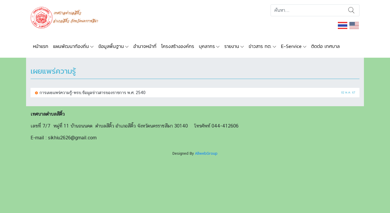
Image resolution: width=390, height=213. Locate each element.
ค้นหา (351, 10)
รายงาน (231, 46)
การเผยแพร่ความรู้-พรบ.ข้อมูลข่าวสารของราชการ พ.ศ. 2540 (92, 92)
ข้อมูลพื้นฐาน (111, 46)
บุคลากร (207, 46)
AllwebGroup (206, 153)
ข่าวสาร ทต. (260, 46)
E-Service (291, 46)
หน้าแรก (40, 46)
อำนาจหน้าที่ (144, 46)
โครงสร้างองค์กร (177, 46)
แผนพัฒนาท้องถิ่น (71, 46)
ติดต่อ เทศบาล (325, 46)
